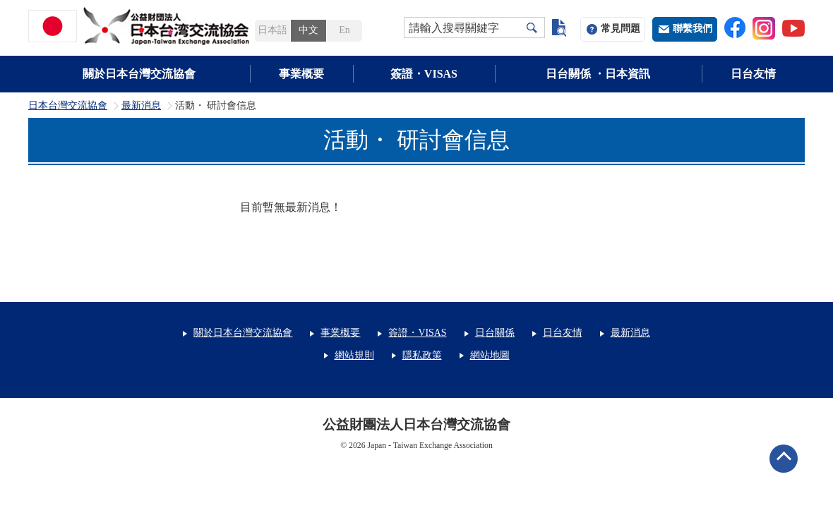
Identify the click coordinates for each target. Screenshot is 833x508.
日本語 (272, 30)
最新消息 (141, 106)
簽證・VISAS (423, 74)
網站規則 (354, 355)
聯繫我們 (692, 28)
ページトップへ (783, 459)
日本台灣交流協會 (67, 106)
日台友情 (753, 74)
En (344, 30)
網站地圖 (490, 355)
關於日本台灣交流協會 (139, 74)
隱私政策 (422, 355)
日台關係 (495, 332)
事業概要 (301, 74)
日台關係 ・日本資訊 (598, 74)
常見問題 (620, 28)
